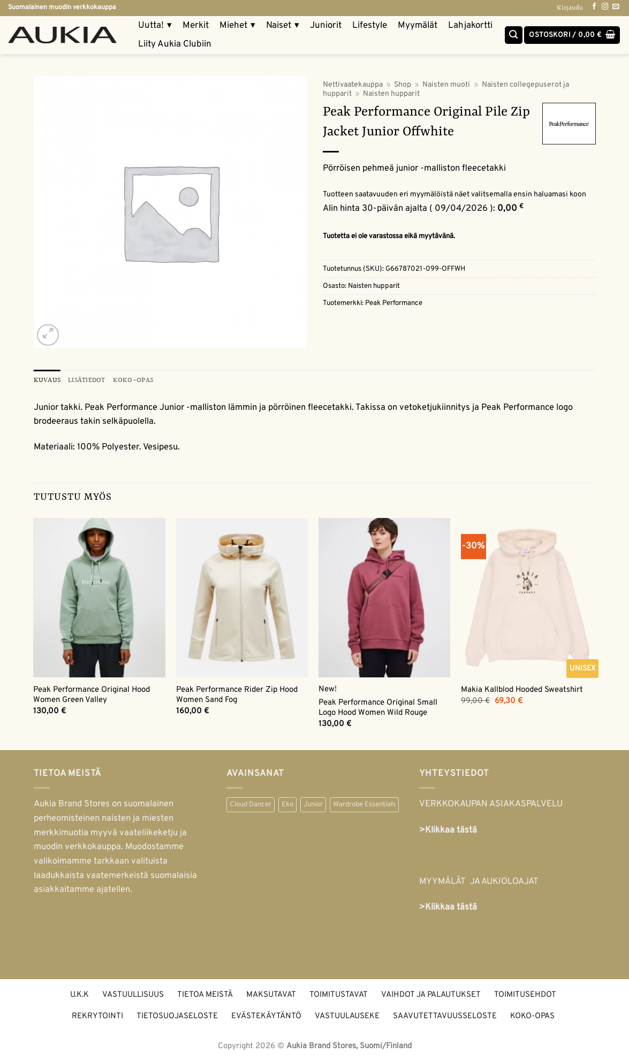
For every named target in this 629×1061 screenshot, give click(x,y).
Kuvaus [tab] (47, 380)
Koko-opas (532, 1016)
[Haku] (513, 35)
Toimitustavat (338, 995)
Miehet (237, 26)
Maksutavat (271, 995)
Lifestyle (369, 26)
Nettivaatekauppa (353, 84)
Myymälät (417, 26)
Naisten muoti (446, 84)
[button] (572, 35)
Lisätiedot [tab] (86, 380)
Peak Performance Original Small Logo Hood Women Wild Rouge (378, 708)
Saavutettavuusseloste (445, 1016)
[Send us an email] (615, 7)
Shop (402, 84)
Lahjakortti (470, 26)
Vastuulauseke (347, 1016)
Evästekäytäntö (266, 1016)
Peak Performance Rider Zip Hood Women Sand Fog (237, 695)
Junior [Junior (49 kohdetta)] (313, 805)
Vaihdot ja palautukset (431, 995)
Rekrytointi (97, 1016)
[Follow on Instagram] (605, 7)
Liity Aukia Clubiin (174, 44)
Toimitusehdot (525, 995)
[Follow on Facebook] (594, 7)
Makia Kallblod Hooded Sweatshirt (522, 690)
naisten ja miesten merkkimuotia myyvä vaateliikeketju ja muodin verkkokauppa (110, 832)
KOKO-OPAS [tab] (133, 380)
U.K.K (79, 995)
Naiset (282, 26)
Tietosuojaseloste (177, 1016)
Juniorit (326, 26)
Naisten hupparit (391, 93)
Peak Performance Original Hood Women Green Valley (91, 695)
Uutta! (155, 26)
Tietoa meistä (205, 995)
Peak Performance (393, 303)
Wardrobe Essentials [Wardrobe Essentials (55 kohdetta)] (364, 805)
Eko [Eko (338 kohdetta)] (287, 805)
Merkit (196, 26)
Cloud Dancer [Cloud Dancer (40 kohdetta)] (250, 805)
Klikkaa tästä (451, 907)
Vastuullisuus (133, 995)
